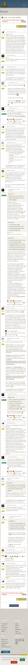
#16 (24, 505)
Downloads (18, 629)
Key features (4, 627)
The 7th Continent (11, 20)
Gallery (3, 631)
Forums (4, 20)
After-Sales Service (6, 646)
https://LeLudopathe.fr (18, 79)
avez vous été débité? (11, 18)
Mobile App (18, 633)
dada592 (3, 508)
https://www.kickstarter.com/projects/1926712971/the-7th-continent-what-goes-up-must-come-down (16, 363)
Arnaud (3, 70)
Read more (15, 659)
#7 (24, 142)
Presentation (4, 623)
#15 (24, 478)
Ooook (3, 311)
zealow (3, 35)
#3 (24, 66)
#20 (24, 580)
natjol (3, 58)
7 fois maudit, (12, 331)
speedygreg (4, 86)
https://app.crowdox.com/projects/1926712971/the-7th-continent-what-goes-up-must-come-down (16, 377)
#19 (24, 563)
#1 (24, 31)
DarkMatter (4, 519)
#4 (24, 82)
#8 (24, 170)
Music (16, 627)
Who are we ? (4, 639)
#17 (24, 516)
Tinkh (3, 173)
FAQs (16, 623)
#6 (24, 126)
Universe (3, 625)
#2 (24, 55)
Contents (3, 629)
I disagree (14, 662)
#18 (24, 549)
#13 (24, 422)
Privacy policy (4, 643)
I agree (22, 659)
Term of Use (4, 641)
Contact (3, 645)
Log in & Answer (14, 605)
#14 (24, 456)
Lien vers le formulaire (20, 116)
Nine (3, 553)
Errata (16, 631)
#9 (24, 189)
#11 (24, 338)
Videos (17, 625)
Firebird (4, 111)
